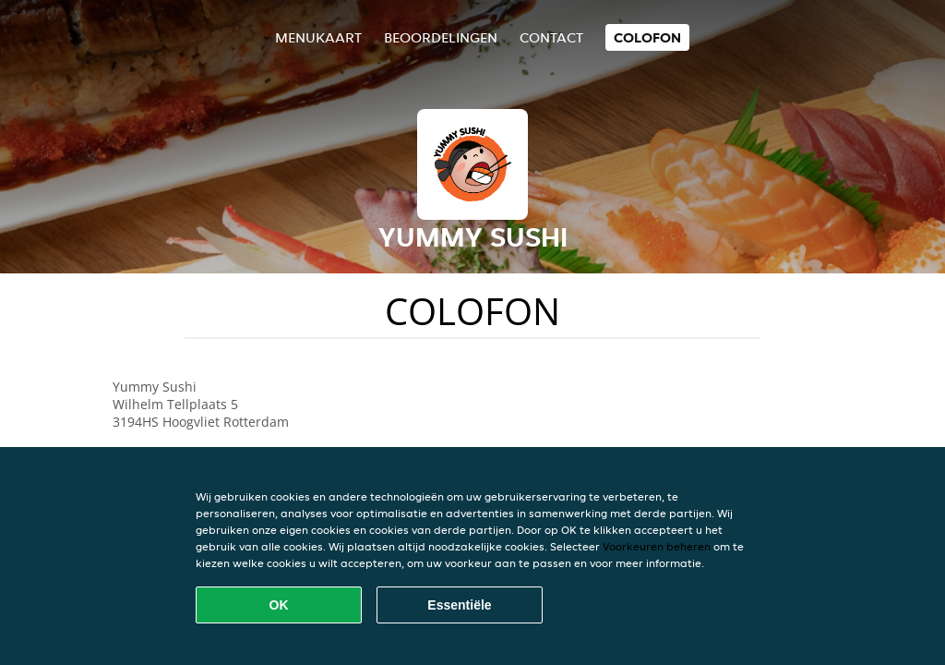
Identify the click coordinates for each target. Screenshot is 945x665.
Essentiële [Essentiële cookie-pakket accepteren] (459, 605)
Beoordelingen (440, 37)
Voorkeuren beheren (657, 546)
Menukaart (318, 37)
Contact (551, 37)
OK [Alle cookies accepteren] (279, 605)
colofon (647, 37)
